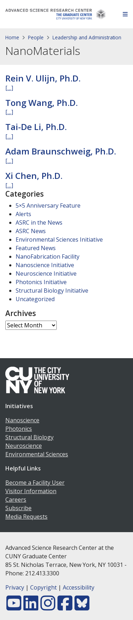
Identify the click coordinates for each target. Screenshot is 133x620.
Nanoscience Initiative (45, 265)
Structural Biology (29, 437)
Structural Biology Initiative (52, 290)
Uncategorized (35, 299)
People (36, 37)
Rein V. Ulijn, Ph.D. (43, 78)
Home (12, 37)
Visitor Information (30, 491)
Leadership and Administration (86, 37)
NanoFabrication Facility (47, 256)
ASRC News (31, 231)
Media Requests (26, 516)
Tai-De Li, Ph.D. (36, 127)
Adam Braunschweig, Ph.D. (60, 151)
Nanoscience (22, 420)
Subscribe (18, 508)
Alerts (23, 214)
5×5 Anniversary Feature (48, 205)
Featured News (36, 248)
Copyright (43, 587)
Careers (15, 499)
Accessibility (78, 587)
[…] (9, 88)
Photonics (18, 429)
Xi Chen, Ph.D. (33, 175)
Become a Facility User (35, 482)
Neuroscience (23, 446)
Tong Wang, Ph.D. (41, 102)
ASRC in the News (39, 222)
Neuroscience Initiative (46, 273)
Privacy (14, 587)
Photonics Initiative (41, 282)
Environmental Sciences (36, 454)
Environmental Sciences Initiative (59, 239)
